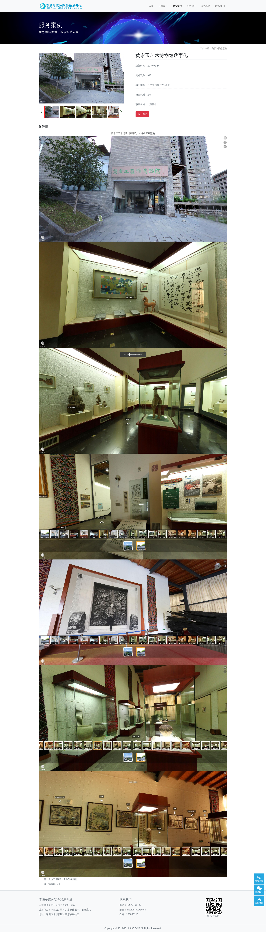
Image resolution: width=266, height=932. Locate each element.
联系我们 (220, 6)
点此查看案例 (146, 133)
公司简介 (163, 6)
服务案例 (177, 6)
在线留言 (206, 6)
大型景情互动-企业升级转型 (63, 879)
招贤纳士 (191, 6)
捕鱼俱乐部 (54, 884)
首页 (151, 6)
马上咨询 (142, 114)
